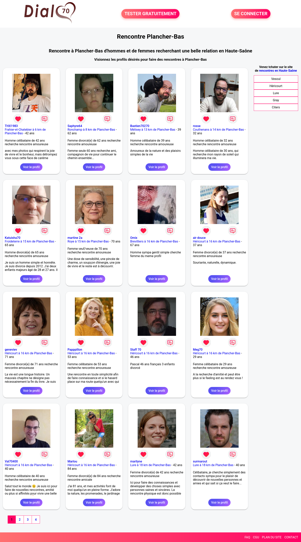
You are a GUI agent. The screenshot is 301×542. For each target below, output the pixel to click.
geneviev (11, 349)
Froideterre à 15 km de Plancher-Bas (29, 241)
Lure (276, 93)
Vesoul (275, 79)
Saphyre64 (75, 126)
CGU (256, 537)
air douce (199, 238)
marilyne (136, 461)
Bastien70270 (139, 126)
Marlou (72, 461)
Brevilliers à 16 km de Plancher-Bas (154, 241)
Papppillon (75, 349)
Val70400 (11, 461)
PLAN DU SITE (272, 537)
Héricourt (276, 86)
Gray (276, 100)
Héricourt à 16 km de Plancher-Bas (216, 241)
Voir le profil (31, 167)
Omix (133, 238)
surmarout (200, 461)
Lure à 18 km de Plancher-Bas (150, 465)
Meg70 (198, 349)
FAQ (247, 537)
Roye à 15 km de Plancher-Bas (88, 241)
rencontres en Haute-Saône (278, 70)
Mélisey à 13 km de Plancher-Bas (152, 129)
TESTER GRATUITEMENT (150, 14)
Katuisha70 (12, 238)
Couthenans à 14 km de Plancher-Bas (218, 129)
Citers (276, 107)
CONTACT (291, 537)
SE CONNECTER (250, 14)
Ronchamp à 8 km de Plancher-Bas (91, 129)
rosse (197, 126)
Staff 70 (135, 349)
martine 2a (75, 238)
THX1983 (11, 126)
